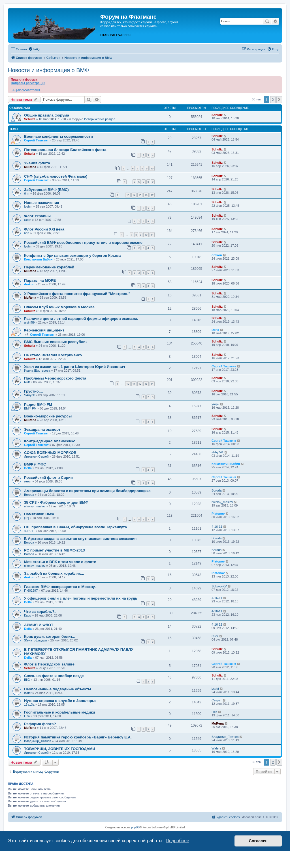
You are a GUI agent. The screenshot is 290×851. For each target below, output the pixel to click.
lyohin (28, 206)
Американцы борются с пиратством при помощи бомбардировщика (87, 491)
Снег (215, 636)
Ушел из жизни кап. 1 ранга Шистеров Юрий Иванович (74, 367)
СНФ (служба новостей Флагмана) (55, 176)
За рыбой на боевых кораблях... (54, 573)
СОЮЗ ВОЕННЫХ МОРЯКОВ (50, 453)
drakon (217, 255)
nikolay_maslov (34, 506)
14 (134, 195)
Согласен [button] (258, 841)
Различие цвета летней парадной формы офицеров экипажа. (81, 318)
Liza (27, 716)
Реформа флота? (40, 724)
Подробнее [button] (177, 840)
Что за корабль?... (40, 611)
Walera (216, 748)
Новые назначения (41, 203)
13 (127, 195)
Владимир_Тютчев (37, 741)
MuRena (30, 167)
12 (139, 383)
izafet (27, 693)
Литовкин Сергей (36, 456)
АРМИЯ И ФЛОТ (38, 625)
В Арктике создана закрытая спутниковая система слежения (80, 539)
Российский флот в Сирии (48, 477)
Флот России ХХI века (44, 229)
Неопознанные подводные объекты (57, 689)
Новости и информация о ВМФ (48, 70)
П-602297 (31, 590)
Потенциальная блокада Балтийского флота (65, 150)
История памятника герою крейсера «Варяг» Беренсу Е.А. (78, 737)
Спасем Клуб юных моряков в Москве (59, 307)
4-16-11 (29, 531)
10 (152, 168)
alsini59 (29, 322)
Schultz (29, 119)
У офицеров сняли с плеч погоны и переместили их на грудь (80, 598)
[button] (279, 99)
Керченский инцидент (44, 330)
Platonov (218, 513)
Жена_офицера (35, 640)
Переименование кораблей (49, 267)
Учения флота (37, 163)
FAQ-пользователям (25, 90)
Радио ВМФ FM (38, 404)
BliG (27, 679)
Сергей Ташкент (36, 140)
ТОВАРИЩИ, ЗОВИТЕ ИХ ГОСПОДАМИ (59, 749)
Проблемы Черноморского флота (55, 378)
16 (145, 195)
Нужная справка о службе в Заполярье (60, 701)
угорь (215, 404)
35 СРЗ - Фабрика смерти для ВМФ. (56, 502)
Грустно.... (33, 391)
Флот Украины (37, 216)
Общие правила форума (46, 115)
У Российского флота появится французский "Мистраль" (77, 294)
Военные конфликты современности (58, 136)
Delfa (215, 329)
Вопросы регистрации (28, 83)
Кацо (27, 615)
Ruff (27, 382)
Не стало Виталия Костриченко (53, 355)
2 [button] (273, 99)
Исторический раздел (99, 119)
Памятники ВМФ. (40, 514)
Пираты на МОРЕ (40, 280)
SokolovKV (219, 586)
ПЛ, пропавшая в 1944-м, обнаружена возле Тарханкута (75, 527)
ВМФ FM (30, 408)
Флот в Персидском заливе (49, 664)
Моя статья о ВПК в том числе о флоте (60, 562)
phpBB (135, 827)
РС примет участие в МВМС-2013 (54, 550)
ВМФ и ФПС (35, 464)
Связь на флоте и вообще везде (54, 676)
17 (152, 195)
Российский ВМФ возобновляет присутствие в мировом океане (83, 242)
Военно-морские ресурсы (48, 416)
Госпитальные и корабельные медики (59, 712)
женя (27, 219)
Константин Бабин (38, 259)
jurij (26, 518)
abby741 (217, 452)
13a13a (29, 704)
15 (139, 195)
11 (152, 234)
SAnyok (29, 395)
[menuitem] (34, 49)
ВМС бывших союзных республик (56, 342)
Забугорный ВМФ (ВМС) (46, 190)
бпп (26, 193)
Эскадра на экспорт (42, 429)
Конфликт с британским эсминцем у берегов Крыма (72, 255)
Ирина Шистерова (37, 370)
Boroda (29, 494)
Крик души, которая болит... (49, 636)
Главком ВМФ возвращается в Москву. (60, 587)
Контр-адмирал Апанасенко (49, 441)
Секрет (217, 700)
